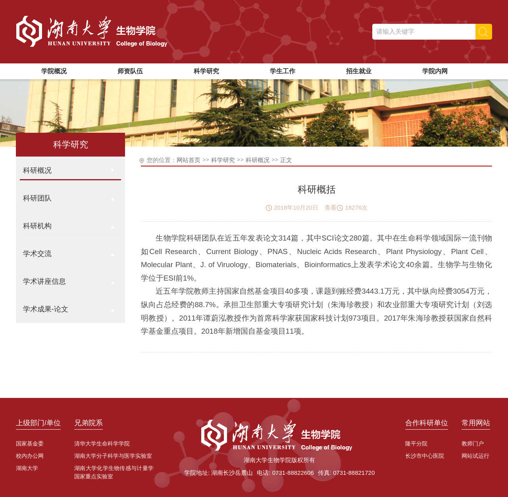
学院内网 (435, 71)
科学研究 (206, 71)
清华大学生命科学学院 (102, 443)
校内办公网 (30, 456)
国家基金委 (30, 443)
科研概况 (257, 160)
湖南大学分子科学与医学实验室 (113, 456)
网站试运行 (475, 456)
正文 (286, 160)
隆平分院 (416, 443)
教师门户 (473, 443)
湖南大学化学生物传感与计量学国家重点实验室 (114, 472)
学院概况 (54, 71)
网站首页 (188, 160)
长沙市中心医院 (424, 456)
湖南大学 (27, 468)
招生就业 (358, 71)
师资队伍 (130, 71)
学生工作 (282, 71)
